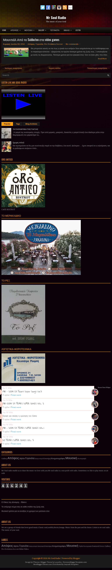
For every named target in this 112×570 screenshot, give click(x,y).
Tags (18, 124)
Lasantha (58, 562)
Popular (7, 124)
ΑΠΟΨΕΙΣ (16, 29)
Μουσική (71, 458)
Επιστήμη (47, 459)
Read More (102, 59)
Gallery (4, 459)
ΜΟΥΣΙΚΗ (30, 29)
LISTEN (78, 30)
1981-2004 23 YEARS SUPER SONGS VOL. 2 (23, 403)
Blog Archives (31, 124)
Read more (16, 395)
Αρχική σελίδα (55, 68)
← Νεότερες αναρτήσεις (12, 68)
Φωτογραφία (82, 459)
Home (4, 30)
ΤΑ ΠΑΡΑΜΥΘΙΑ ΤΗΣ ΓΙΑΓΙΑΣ (25, 129)
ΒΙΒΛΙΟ (68, 29)
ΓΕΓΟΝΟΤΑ (54, 30)
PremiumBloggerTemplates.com (75, 562)
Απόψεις (31, 44)
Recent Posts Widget (104, 387)
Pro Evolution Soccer (53, 44)
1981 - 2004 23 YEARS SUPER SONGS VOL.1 (23, 428)
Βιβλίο (22, 458)
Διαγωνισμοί (39, 459)
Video (26, 549)
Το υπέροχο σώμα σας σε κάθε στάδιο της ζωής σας (22, 507)
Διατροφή (41, 546)
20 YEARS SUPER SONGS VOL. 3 (18, 440)
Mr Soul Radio (56, 17)
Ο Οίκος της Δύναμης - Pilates (14, 502)
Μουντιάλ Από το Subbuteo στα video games (31, 39)
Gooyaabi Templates (71, 564)
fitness (101, 546)
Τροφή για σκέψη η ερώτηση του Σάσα (19, 416)
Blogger (76, 558)
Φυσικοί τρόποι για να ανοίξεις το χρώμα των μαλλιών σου (25, 511)
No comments (72, 44)
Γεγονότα (39, 44)
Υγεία (81, 546)
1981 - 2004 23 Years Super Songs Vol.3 (22, 391)
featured (95, 546)
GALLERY (43, 29)
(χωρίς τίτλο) (18, 143)
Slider (21, 549)
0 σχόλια (5, 395)
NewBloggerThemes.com (42, 564)
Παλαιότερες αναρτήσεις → (98, 68)
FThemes (36, 562)
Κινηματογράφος (58, 458)
